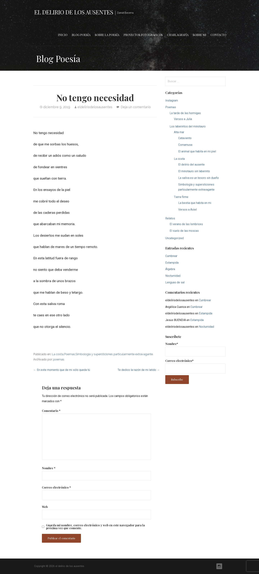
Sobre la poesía (107, 35)
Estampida (172, 262)
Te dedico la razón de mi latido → (139, 370)
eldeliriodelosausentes (95, 107)
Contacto (218, 35)
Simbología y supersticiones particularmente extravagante (114, 354)
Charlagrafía (177, 35)
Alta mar (179, 132)
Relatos (170, 218)
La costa (57, 354)
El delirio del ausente (191, 164)
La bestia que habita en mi (194, 203)
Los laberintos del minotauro (188, 126)
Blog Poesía (81, 35)
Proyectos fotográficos (143, 35)
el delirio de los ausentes (73, 12)
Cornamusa (185, 144)
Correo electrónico (56, 487)
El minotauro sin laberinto (194, 171)
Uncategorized (174, 238)
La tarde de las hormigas (185, 113)
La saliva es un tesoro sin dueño (198, 178)
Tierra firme (181, 197)
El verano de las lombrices (186, 224)
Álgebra (170, 269)
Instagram (171, 100)
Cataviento (185, 138)
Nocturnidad (172, 275)
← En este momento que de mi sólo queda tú (61, 370)
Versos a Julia (183, 119)
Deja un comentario (136, 107)
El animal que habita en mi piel (197, 151)
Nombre (48, 468)
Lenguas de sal (175, 282)
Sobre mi (199, 35)
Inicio (62, 35)
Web (45, 507)
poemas (58, 359)
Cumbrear (171, 256)
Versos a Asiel (187, 209)
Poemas (69, 354)
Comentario (51, 411)
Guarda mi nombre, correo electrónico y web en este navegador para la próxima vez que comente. (95, 527)
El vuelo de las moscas (184, 230)
